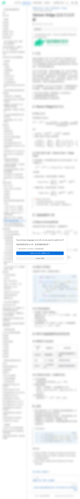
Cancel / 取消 (40, 258)
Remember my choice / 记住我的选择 (31, 249)
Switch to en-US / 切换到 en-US (40, 253)
